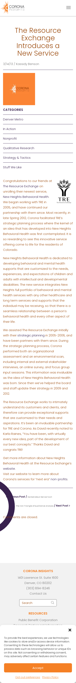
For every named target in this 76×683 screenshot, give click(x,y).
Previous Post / (29, 496)
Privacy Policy (50, 677)
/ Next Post (43, 505)
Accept (38, 668)
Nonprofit (10, 138)
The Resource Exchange (21, 186)
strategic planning (31, 335)
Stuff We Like (12, 167)
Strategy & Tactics (17, 157)
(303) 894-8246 (38, 588)
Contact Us (38, 593)
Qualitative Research (18, 148)
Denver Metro (13, 119)
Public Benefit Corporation (38, 620)
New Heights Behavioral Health (26, 197)
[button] (70, 630)
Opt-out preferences (27, 677)
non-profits (59, 479)
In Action (9, 129)
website (9, 468)
